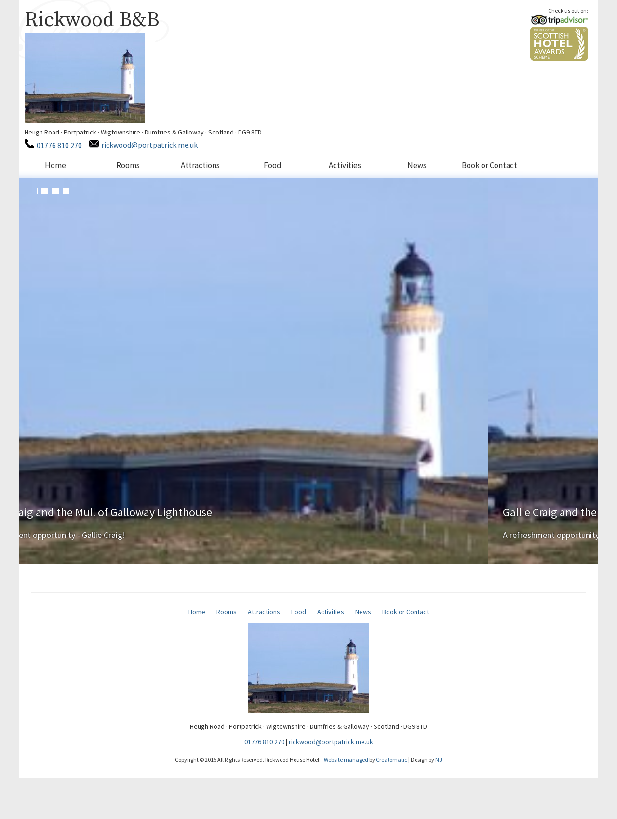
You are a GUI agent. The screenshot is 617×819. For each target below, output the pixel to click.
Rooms (128, 165)
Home (55, 165)
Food (273, 165)
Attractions (200, 165)
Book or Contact (489, 165)
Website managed (346, 800)
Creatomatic (391, 800)
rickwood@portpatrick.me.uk (149, 144)
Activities (345, 165)
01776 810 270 (58, 145)
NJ (438, 800)
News (417, 165)
